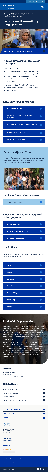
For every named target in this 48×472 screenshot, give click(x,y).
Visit (37, 1)
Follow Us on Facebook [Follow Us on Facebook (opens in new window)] (10, 389)
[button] (24, 409)
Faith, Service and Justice (27, 13)
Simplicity (10, 286)
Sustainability (12, 293)
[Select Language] (9, 452)
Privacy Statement (29, 459)
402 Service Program (14, 109)
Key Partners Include (14, 202)
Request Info (30, 1)
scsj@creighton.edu (9, 372)
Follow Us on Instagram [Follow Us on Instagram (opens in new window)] (10, 393)
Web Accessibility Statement (11, 463)
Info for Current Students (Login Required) (16, 400)
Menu (42, 6)
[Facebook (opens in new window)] (38, 469)
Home (5, 13)
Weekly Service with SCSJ (16, 140)
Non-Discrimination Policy (16, 459)
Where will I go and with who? (18, 231)
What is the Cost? (13, 224)
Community (11, 300)
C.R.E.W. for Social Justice (16, 133)
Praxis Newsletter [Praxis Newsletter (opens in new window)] (8, 397)
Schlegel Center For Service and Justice (14, 15)
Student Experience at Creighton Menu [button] (19, 51)
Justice (9, 272)
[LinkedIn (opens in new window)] (35, 469)
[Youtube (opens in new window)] (43, 469)
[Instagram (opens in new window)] (40, 469)
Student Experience (14, 13)
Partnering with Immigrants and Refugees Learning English (22, 125)
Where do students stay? (16, 238)
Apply (42, 1)
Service (9, 265)
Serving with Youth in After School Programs (19, 116)
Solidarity (10, 279)
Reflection (10, 307)
